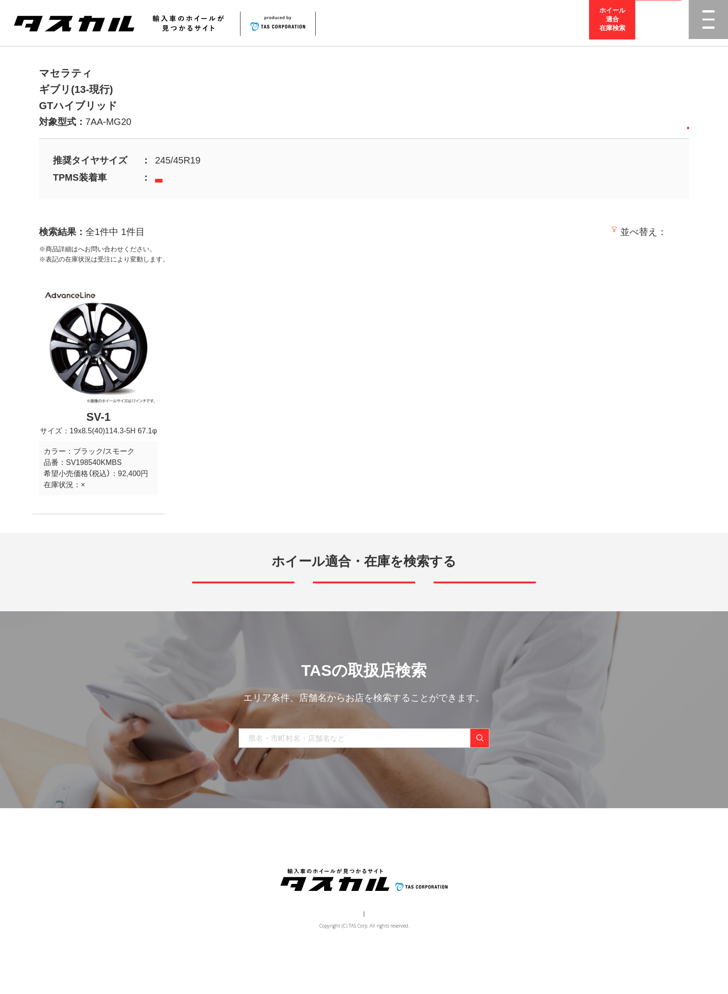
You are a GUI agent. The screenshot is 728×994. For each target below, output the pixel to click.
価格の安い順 (596, 232)
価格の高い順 (660, 232)
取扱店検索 (659, 23)
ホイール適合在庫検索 (612, 22)
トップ (205, 872)
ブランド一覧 (288, 872)
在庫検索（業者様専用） (500, 872)
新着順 (547, 232)
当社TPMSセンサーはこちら (203, 178)
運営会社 (336, 955)
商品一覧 (242, 872)
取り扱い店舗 (341, 872)
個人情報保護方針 (380, 955)
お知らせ (388, 872)
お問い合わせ (434, 872)
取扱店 (88, 249)
